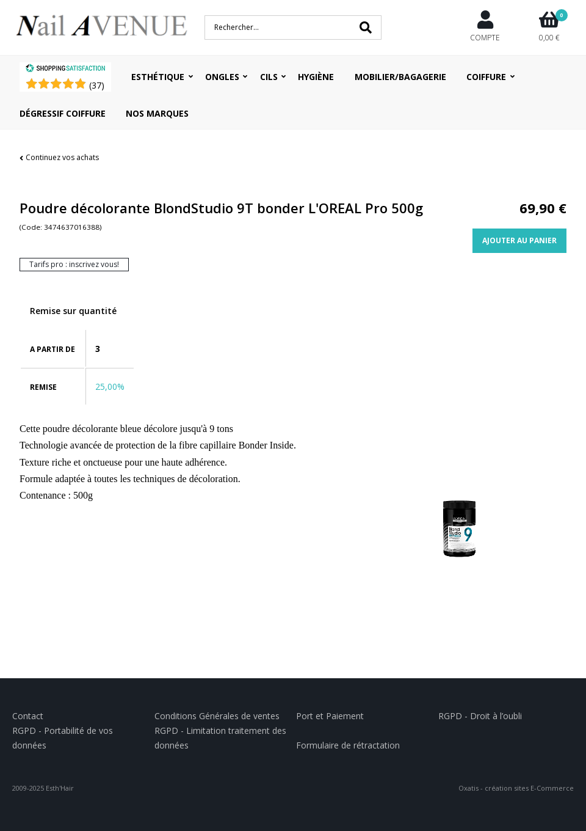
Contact (27, 716)
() (96, 85)
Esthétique (157, 76)
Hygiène (316, 76)
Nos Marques (157, 113)
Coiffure (486, 76)
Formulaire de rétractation (348, 745)
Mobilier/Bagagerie (400, 76)
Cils (269, 76)
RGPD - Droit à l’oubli (480, 716)
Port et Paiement (330, 716)
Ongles (222, 76)
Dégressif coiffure (63, 113)
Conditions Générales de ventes (217, 716)
